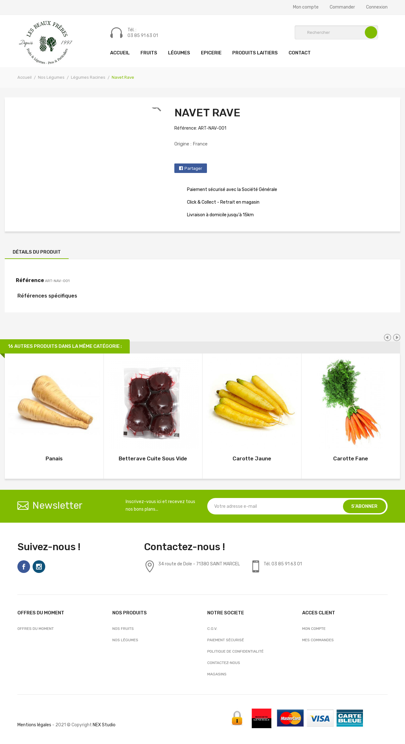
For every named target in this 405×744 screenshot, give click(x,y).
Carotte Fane (350, 458)
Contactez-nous (223, 663)
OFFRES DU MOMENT (35, 628)
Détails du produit (37, 252)
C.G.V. (212, 628)
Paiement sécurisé (225, 640)
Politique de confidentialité (235, 651)
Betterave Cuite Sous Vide (153, 458)
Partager (193, 168)
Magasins (217, 674)
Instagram (39, 566)
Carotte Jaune (252, 458)
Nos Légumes (125, 640)
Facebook (23, 566)
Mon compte (306, 7)
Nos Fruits (123, 628)
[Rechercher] (336, 32)
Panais (54, 458)
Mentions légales (34, 725)
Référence (30, 280)
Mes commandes (318, 640)
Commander (342, 7)
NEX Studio (104, 725)
